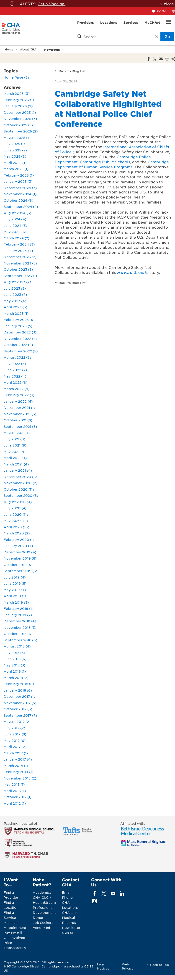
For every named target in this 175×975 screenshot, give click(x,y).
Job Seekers (43, 922)
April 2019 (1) (15, 596)
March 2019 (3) (16, 602)
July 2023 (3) (15, 288)
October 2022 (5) (18, 345)
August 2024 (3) (17, 213)
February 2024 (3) (19, 244)
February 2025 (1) (19, 175)
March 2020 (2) (17, 533)
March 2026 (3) (16, 93)
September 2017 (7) (20, 715)
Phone (67, 897)
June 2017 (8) (15, 734)
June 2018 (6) (15, 659)
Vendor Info (43, 927)
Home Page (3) (16, 77)
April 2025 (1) (15, 163)
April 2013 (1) (15, 791)
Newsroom (52, 49)
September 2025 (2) (21, 131)
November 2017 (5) (20, 703)
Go (167, 36)
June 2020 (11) (16, 514)
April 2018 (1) (15, 671)
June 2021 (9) (15, 445)
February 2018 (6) (19, 684)
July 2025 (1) (14, 144)
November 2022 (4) (20, 338)
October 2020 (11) (19, 489)
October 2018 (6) (18, 634)
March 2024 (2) (16, 238)
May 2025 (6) (15, 156)
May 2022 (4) (15, 376)
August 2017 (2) (17, 721)
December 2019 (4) (20, 552)
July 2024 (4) (15, 219)
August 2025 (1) (17, 137)
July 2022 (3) (15, 364)
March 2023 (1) (16, 313)
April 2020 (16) (16, 527)
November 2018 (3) (20, 627)
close (169, 3)
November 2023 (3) (20, 263)
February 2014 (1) (18, 772)
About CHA (28, 49)
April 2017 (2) (15, 747)
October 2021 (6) (18, 420)
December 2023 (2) (20, 257)
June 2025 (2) (15, 150)
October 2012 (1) (17, 797)
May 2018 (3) (14, 665)
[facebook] (94, 893)
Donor (38, 917)
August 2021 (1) (17, 433)
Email (66, 892)
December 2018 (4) (20, 621)
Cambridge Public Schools (105, 161)
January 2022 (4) (18, 401)
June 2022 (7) (15, 370)
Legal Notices (103, 966)
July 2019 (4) (15, 577)
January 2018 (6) (18, 690)
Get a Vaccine (51, 3)
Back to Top (159, 965)
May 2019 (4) (15, 590)
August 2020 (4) (18, 502)
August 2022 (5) (17, 357)
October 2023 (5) (18, 269)
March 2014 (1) (16, 766)
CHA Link (69, 912)
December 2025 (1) (20, 112)
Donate (161, 11)
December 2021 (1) (19, 407)
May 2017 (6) (15, 740)
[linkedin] (122, 893)
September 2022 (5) (21, 351)
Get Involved (14, 937)
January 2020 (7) (18, 546)
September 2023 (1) (20, 276)
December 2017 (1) (19, 696)
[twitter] (103, 893)
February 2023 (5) (19, 319)
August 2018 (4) (17, 646)
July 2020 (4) (15, 508)
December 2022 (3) (20, 332)
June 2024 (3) (15, 225)
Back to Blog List (72, 71)
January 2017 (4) (18, 759)
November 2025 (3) (20, 118)
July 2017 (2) (14, 728)
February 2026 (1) (19, 100)
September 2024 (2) (21, 206)
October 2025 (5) (18, 125)
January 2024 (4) (18, 250)
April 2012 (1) (15, 803)
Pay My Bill (13, 932)
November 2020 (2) (20, 483)
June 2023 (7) (15, 294)
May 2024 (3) (15, 232)
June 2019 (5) (15, 583)
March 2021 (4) (16, 464)
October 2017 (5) (18, 709)
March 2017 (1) (16, 753)
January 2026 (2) (18, 106)
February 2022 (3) (19, 395)
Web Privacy (128, 966)
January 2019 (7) (18, 615)
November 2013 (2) (20, 778)
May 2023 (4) (15, 301)
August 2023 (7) (17, 282)
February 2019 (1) (18, 608)
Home (9, 49)
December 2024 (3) (20, 188)
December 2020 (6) (20, 477)
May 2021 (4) (15, 451)
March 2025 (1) (16, 169)
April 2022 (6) (15, 382)
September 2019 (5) (20, 571)
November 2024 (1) (20, 194)
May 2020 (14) (16, 520)
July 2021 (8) (14, 439)
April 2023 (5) (15, 307)
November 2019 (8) (20, 558)
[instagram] (94, 901)
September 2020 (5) (21, 495)
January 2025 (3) (18, 181)
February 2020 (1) (19, 539)
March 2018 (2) (16, 678)
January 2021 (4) (18, 470)
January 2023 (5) (18, 326)
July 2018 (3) (14, 652)
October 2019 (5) (18, 565)
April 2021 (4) (15, 458)
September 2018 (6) (20, 640)
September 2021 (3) (20, 426)
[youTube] (112, 893)
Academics (42, 892)
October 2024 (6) (18, 200)
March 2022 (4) (16, 389)
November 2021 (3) (20, 414)
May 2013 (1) (14, 784)
